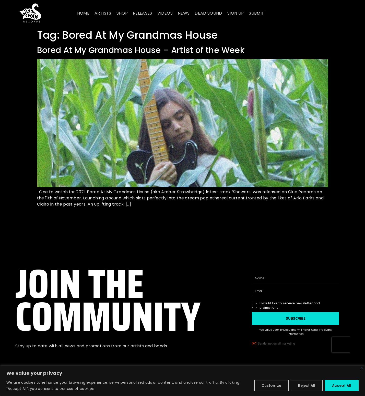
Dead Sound (208, 13)
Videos (165, 13)
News (184, 13)
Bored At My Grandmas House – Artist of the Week (140, 50)
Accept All (341, 385)
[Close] (361, 368)
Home (83, 13)
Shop (122, 13)
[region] (182, 381)
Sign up (235, 13)
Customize (271, 385)
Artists (103, 13)
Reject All (306, 385)
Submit (256, 13)
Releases (142, 13)
